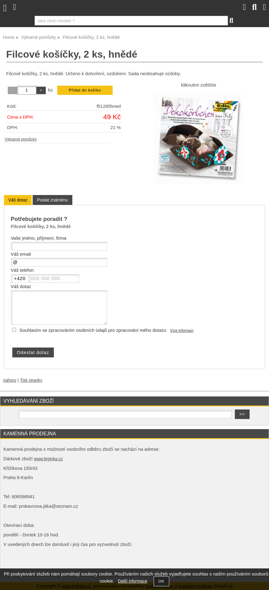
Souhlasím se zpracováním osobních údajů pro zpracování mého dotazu (92, 330)
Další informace (132, 581)
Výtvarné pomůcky (21, 139)
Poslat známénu (52, 199)
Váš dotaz (17, 199)
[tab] (18, 200)
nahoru (9, 380)
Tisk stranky (31, 380)
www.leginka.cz (48, 459)
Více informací (182, 330)
